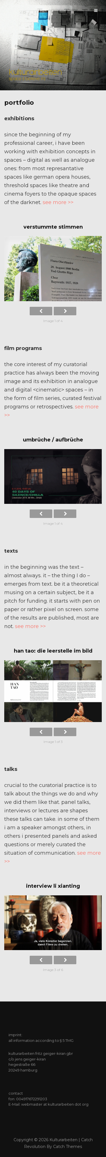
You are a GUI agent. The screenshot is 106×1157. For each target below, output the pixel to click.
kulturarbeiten (63, 1139)
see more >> (58, 202)
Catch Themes (67, 1146)
